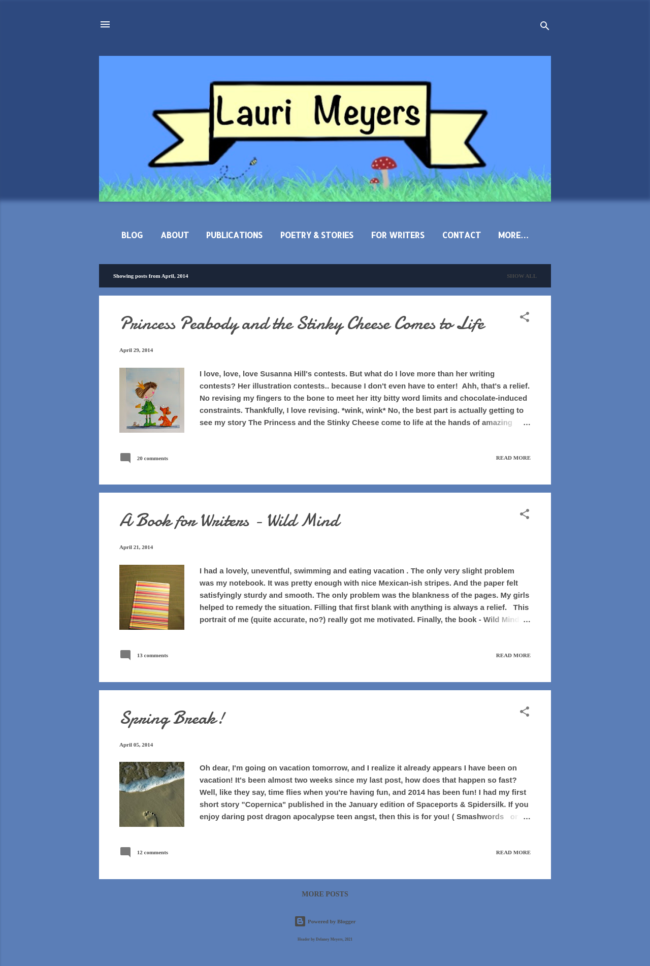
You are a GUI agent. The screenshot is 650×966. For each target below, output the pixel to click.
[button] (524, 319)
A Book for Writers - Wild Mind (229, 520)
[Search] (545, 27)
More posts (325, 894)
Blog (132, 235)
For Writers (398, 235)
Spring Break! (171, 717)
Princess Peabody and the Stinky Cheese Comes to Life (301, 323)
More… (513, 235)
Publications (234, 235)
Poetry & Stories (316, 235)
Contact (461, 235)
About (174, 235)
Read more (513, 458)
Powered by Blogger (324, 921)
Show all (522, 276)
